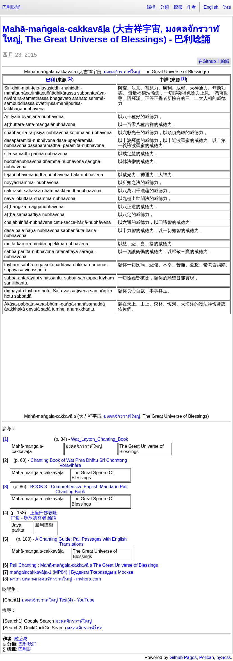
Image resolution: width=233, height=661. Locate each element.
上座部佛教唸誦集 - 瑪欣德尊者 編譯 (34, 515)
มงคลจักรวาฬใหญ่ (122, 71)
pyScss (223, 657)
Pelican (206, 657)
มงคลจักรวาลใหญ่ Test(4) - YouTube (58, 600)
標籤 (177, 7)
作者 (191, 7)
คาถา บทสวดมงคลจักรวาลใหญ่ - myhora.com (55, 579)
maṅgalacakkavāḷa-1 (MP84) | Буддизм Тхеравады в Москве (71, 572)
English (211, 7)
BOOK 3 (38, 486)
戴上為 (20, 638)
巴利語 (25, 649)
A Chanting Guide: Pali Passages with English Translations (81, 542)
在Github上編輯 (213, 61)
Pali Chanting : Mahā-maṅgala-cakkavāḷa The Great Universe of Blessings (84, 565)
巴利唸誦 (11, 7)
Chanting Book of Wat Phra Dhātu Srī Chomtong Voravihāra (79, 463)
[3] (183, 78)
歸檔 (151, 7)
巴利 (50, 80)
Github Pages (183, 657)
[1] (70, 78)
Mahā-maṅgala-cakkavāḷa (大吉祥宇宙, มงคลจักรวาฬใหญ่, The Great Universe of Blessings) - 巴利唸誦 (110, 34)
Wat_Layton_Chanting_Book (99, 439)
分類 (164, 7)
